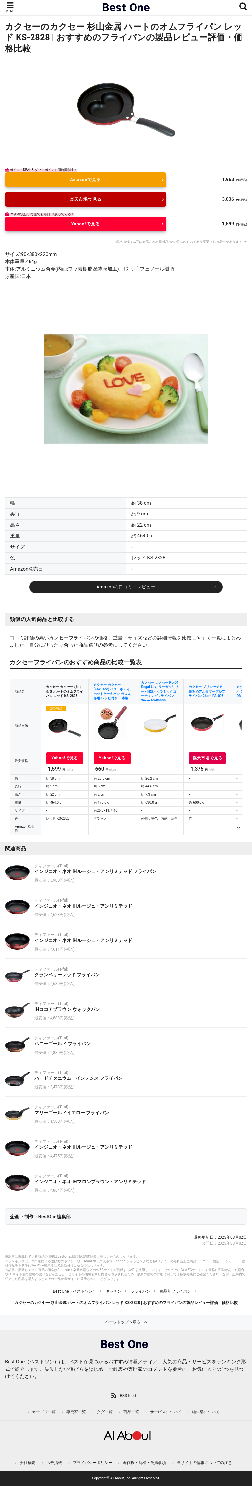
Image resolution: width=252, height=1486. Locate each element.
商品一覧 (131, 1412)
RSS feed (128, 1395)
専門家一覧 (76, 1412)
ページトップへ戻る (122, 1322)
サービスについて (165, 1412)
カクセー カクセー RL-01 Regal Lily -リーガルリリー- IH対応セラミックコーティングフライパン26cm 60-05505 (159, 691)
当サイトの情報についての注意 (204, 1462)
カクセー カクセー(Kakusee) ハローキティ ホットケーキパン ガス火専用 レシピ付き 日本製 (112, 692)
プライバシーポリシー (92, 1462)
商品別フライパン (175, 1291)
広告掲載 (54, 1462)
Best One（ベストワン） (74, 1291)
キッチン (113, 1291)
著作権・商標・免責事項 (144, 1462)
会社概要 (27, 1462)
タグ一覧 (105, 1412)
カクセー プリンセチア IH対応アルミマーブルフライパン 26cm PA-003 (207, 691)
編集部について (206, 1412)
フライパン (140, 1291)
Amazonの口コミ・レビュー (125, 586)
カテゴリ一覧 (44, 1412)
